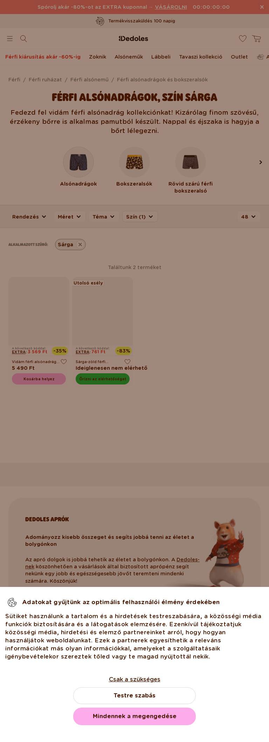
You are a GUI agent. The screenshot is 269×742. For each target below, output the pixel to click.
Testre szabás (134, 695)
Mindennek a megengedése (135, 716)
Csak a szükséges (134, 679)
